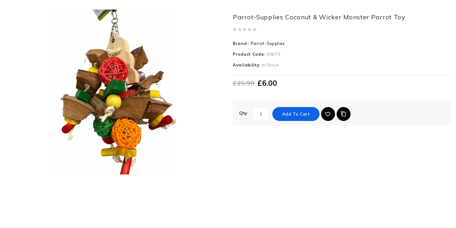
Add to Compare (344, 114)
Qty (243, 113)
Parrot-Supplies (268, 43)
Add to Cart (296, 114)
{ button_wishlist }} (328, 114)
